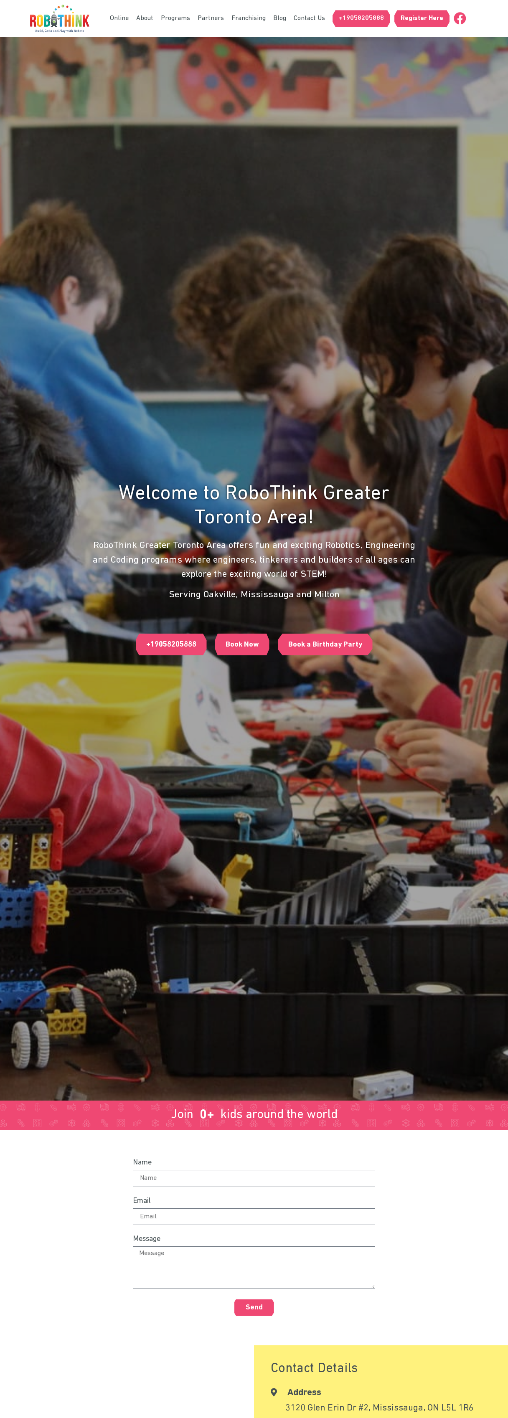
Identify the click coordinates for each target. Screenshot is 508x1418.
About (144, 18)
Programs (175, 18)
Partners (211, 18)
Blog (279, 18)
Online (119, 18)
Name (142, 1163)
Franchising (248, 18)
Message (146, 1239)
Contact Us (309, 18)
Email (142, 1201)
